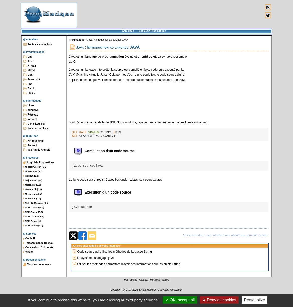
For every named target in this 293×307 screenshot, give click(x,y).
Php (27, 84)
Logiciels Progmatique (152, 31)
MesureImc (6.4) (32, 194)
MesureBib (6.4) (32, 189)
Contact (143, 284)
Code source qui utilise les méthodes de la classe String (114, 256)
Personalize (254, 300)
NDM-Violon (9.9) (33, 225)
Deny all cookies (219, 300)
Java (28, 61)
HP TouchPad (33, 140)
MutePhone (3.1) (32, 171)
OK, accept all (180, 300)
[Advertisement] (170, 15)
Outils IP (29, 238)
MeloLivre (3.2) (32, 185)
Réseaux (30, 114)
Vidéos (28, 252)
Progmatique (76, 39)
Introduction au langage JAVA (111, 39)
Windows (31, 110)
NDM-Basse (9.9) (33, 212)
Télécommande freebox (38, 243)
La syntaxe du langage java (95, 262)
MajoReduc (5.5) (32, 180)
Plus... (29, 93)
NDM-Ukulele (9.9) (33, 216)
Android (30, 145)
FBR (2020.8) (31, 176)
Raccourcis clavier (36, 128)
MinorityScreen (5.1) (35, 167)
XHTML (29, 70)
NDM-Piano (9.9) (32, 221)
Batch (29, 88)
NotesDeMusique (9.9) (36, 203)
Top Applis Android (36, 149)
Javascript (31, 79)
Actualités (128, 31)
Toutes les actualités (37, 44)
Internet (30, 119)
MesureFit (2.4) (32, 198)
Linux (28, 105)
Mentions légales (159, 284)
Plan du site (130, 284)
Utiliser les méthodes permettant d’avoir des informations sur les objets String (128, 269)
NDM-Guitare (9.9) (33, 207)
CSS (28, 74)
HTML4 (29, 65)
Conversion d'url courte (38, 247)
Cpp (27, 56)
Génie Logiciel (34, 123)
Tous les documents (37, 264)
